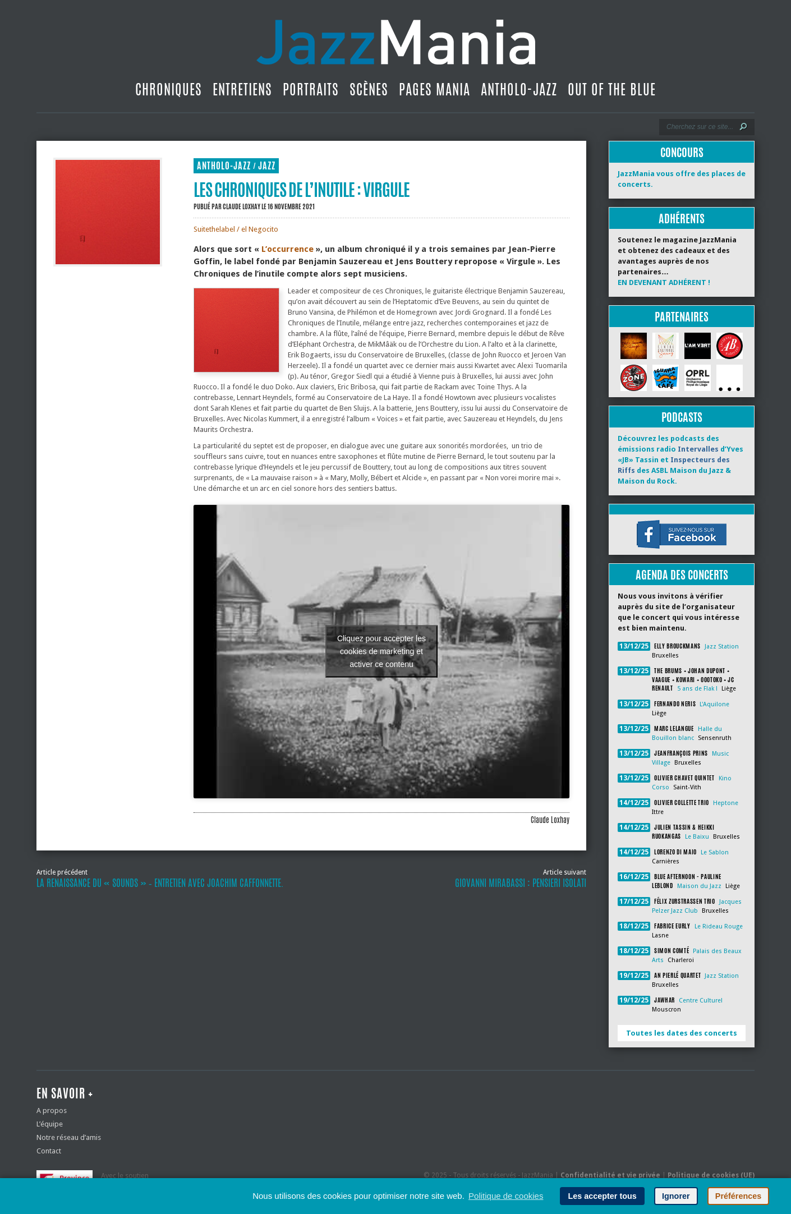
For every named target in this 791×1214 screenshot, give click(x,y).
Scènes (368, 89)
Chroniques (168, 89)
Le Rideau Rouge (719, 926)
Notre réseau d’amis (68, 1137)
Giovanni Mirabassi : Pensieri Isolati (520, 883)
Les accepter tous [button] (602, 1196)
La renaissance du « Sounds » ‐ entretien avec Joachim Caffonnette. (159, 883)
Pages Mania (434, 89)
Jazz (266, 165)
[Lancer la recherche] (743, 127)
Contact (48, 1151)
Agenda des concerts (682, 575)
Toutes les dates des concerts (681, 1033)
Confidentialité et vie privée (610, 1175)
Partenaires (682, 317)
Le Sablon (715, 852)
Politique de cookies (505, 1196)
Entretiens (242, 89)
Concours (681, 152)
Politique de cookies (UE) (711, 1175)
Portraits (311, 89)
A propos (51, 1110)
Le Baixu (697, 836)
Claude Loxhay (241, 206)
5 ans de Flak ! (697, 688)
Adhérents (682, 218)
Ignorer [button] (676, 1196)
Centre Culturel (701, 1000)
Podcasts (681, 417)
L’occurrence (287, 249)
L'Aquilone (714, 704)
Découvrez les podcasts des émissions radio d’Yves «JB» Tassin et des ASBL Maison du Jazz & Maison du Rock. (680, 459)
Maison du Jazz (699, 886)
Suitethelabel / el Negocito (236, 229)
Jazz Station (722, 646)
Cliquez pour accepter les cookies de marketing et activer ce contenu (381, 651)
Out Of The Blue (612, 89)
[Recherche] (699, 127)
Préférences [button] (738, 1196)
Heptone (725, 803)
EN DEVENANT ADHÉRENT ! (664, 282)
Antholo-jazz (519, 89)
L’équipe (49, 1124)
